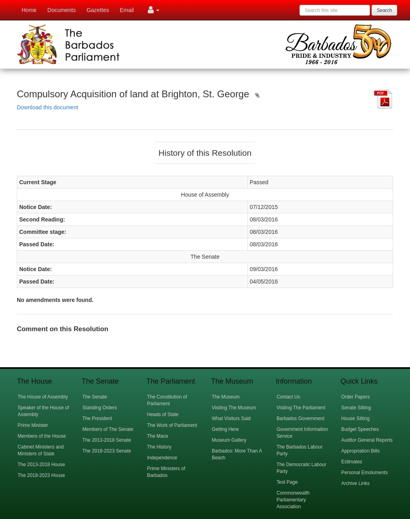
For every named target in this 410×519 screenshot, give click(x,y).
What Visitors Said (231, 418)
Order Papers (355, 397)
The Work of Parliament (172, 425)
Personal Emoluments (364, 472)
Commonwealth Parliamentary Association (293, 499)
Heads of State (163, 414)
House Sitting (355, 418)
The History (159, 447)
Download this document (47, 107)
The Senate (94, 397)
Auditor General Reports (366, 440)
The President (97, 418)
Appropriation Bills (360, 451)
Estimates (351, 462)
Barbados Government (301, 418)
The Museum (225, 397)
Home (29, 10)
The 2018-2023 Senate (106, 451)
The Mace (157, 436)
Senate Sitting (356, 407)
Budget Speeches (360, 429)
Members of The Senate (107, 429)
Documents (61, 10)
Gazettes (97, 10)
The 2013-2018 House (41, 464)
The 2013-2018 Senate (106, 440)
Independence (162, 458)
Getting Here (225, 429)
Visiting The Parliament (301, 407)
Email (127, 10)
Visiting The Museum (234, 407)
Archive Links (355, 483)
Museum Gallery (229, 440)
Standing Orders (99, 407)
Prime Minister (33, 425)
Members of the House (42, 436)
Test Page (287, 482)
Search (384, 10)
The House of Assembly (43, 397)
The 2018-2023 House (41, 475)
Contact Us (288, 397)
